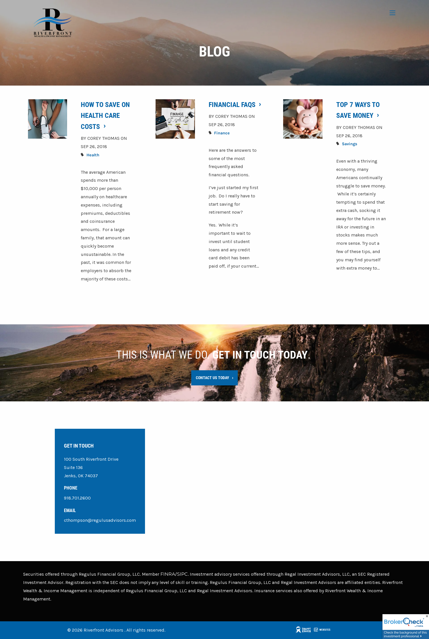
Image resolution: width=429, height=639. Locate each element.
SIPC (182, 574)
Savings (349, 144)
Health (92, 155)
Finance (222, 133)
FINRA (167, 574)
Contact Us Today (212, 377)
